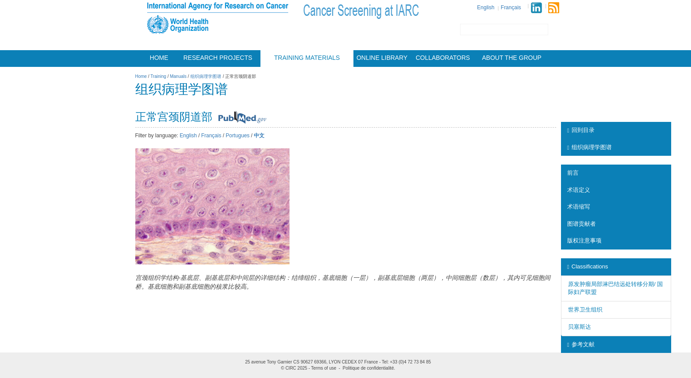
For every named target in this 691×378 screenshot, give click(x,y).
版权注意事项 (584, 240)
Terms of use (323, 368)
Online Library (382, 57)
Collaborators (443, 57)
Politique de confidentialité (368, 368)
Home (159, 57)
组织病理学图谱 (589, 147)
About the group (512, 57)
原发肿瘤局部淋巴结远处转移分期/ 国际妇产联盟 (615, 288)
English (485, 7)
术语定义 (578, 190)
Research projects (217, 57)
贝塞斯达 (579, 326)
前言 (573, 172)
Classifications (587, 266)
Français (511, 7)
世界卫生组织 (585, 309)
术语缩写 (578, 206)
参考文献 (580, 344)
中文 (259, 135)
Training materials (307, 57)
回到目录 (580, 130)
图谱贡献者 (581, 223)
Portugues (237, 135)
